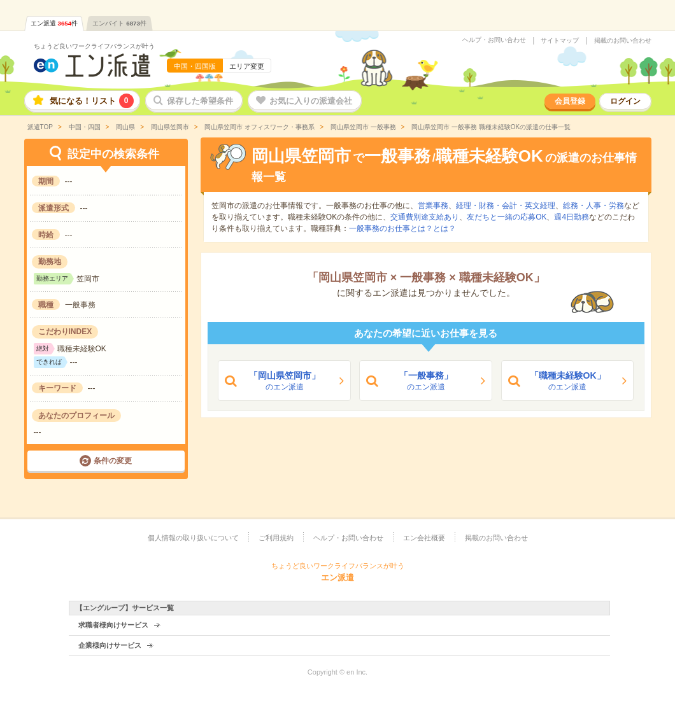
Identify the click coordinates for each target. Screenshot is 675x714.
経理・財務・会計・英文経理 (505, 205)
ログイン (625, 101)
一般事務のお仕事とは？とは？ (402, 228)
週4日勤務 (571, 217)
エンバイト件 (119, 23)
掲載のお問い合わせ (622, 41)
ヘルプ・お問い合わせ (494, 40)
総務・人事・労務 (593, 205)
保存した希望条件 (200, 101)
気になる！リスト (92, 101)
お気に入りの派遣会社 (310, 101)
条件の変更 (113, 460)
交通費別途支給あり (424, 217)
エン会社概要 (424, 538)
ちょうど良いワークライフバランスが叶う (94, 46)
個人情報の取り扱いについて (193, 538)
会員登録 (570, 101)
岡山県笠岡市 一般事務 (362, 126)
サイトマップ (560, 41)
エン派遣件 (54, 23)
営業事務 (433, 205)
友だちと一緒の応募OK (506, 217)
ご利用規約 (276, 538)
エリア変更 (246, 66)
